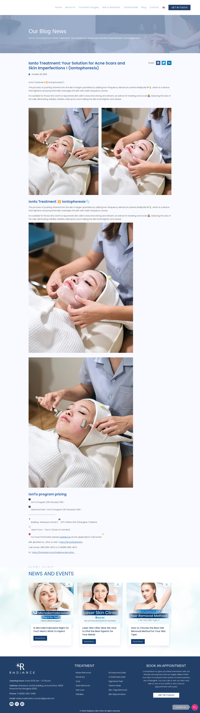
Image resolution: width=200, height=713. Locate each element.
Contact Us (181, 707)
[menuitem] (163, 7)
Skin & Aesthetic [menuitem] (111, 7)
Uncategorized (43, 38)
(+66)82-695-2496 (26, 693)
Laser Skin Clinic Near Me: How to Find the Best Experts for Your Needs (99, 631)
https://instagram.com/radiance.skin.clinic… (53, 552)
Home (31, 38)
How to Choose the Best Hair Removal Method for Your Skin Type (148, 631)
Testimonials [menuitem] (131, 7)
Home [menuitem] (58, 7)
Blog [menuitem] (143, 7)
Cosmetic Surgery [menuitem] (89, 7)
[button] (158, 63)
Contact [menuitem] (154, 7)
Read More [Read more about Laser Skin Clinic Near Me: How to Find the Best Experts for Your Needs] (89, 641)
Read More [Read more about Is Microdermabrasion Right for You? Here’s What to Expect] (40, 638)
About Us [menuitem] (70, 7)
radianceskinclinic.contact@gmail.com (35, 698)
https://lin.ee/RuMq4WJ (71, 542)
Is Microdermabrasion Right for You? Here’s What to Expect (51, 629)
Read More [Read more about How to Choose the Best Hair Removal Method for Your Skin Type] (138, 641)
